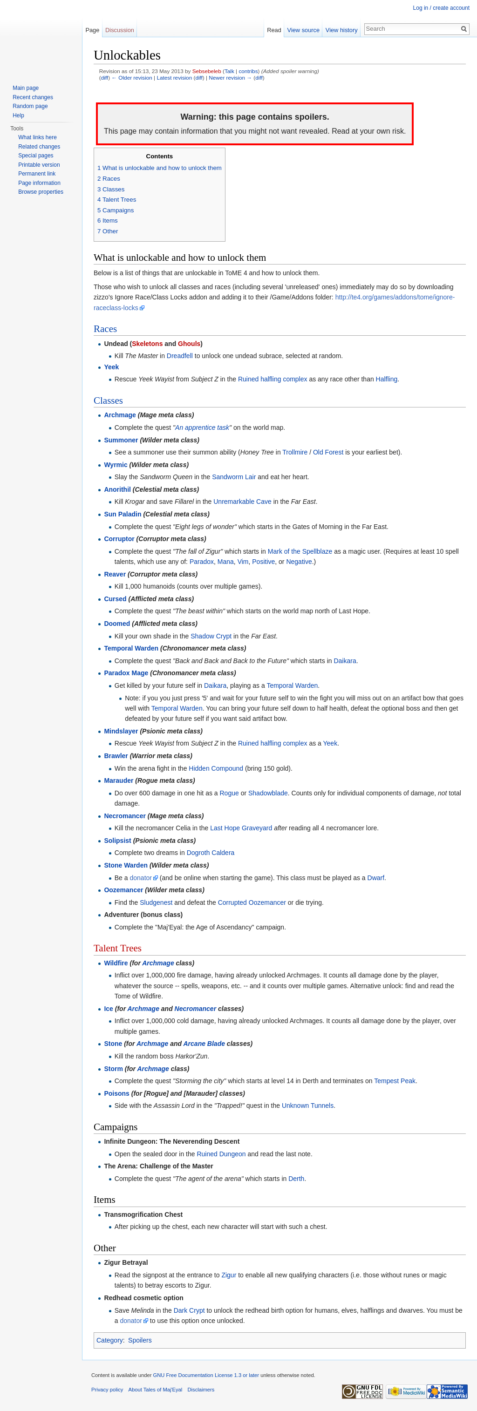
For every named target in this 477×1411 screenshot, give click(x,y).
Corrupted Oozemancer (252, 902)
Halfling (387, 379)
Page (92, 30)
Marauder (118, 780)
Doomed (117, 623)
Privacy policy (107, 1389)
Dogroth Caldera (211, 852)
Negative (299, 561)
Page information (39, 183)
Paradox (202, 561)
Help (18, 115)
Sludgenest (156, 902)
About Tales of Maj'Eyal (156, 1389)
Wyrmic (115, 464)
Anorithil (117, 489)
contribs (248, 71)
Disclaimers (201, 1389)
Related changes (39, 146)
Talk (229, 71)
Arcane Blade (204, 1043)
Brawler (116, 756)
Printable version (39, 165)
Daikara (345, 661)
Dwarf (376, 878)
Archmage (120, 415)
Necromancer (125, 816)
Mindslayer (121, 731)
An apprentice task (202, 427)
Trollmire (294, 452)
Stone (113, 1043)
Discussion (119, 30)
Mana (226, 561)
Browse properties (40, 192)
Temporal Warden (131, 648)
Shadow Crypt (211, 636)
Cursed (115, 599)
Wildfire (116, 963)
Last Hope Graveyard (241, 828)
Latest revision (174, 78)
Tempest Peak (395, 1081)
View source (303, 30)
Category (109, 1340)
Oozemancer (123, 890)
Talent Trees (118, 948)
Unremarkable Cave (242, 501)
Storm (113, 1068)
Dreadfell (180, 356)
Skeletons (147, 343)
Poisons (116, 1093)
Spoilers (140, 1340)
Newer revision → (230, 78)
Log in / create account (441, 8)
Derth (296, 1178)
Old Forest (328, 452)
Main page (26, 88)
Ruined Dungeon (221, 1154)
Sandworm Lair (234, 477)
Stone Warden (126, 865)
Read (274, 30)
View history (342, 30)
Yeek (111, 367)
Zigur (228, 1275)
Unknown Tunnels (308, 1105)
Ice (108, 1008)
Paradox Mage (126, 673)
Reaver (115, 574)
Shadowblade (268, 793)
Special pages (35, 155)
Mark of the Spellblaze (300, 551)
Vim (243, 561)
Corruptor (119, 539)
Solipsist (117, 840)
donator (140, 878)
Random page (30, 106)
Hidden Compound (216, 768)
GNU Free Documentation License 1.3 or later (206, 1375)
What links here (37, 137)
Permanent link (36, 173)
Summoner (121, 440)
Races (105, 328)
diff (104, 78)
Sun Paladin (122, 514)
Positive (263, 561)
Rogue (228, 793)
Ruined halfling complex (272, 379)
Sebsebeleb (206, 71)
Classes (108, 400)
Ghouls (189, 343)
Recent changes (33, 97)
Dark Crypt (189, 1310)
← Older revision (131, 78)
